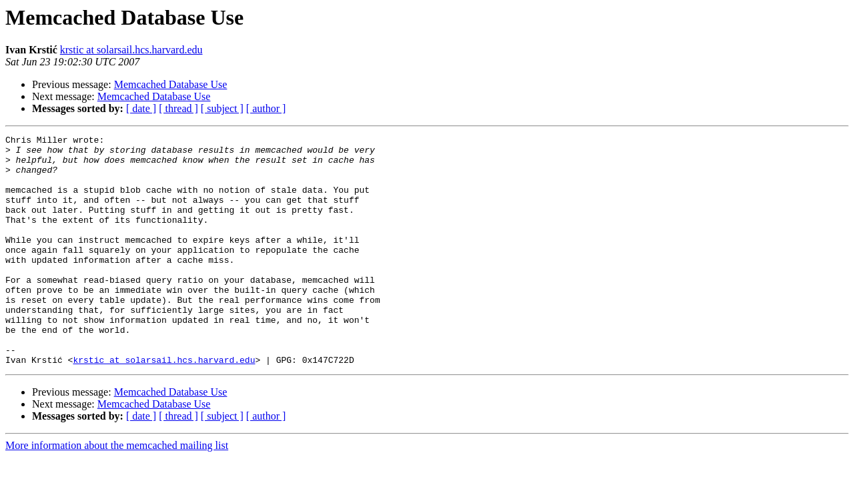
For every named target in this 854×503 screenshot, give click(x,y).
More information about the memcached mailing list (116, 491)
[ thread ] (178, 108)
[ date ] (141, 108)
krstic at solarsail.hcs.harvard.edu (131, 49)
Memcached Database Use (171, 84)
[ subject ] (222, 108)
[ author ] (266, 108)
